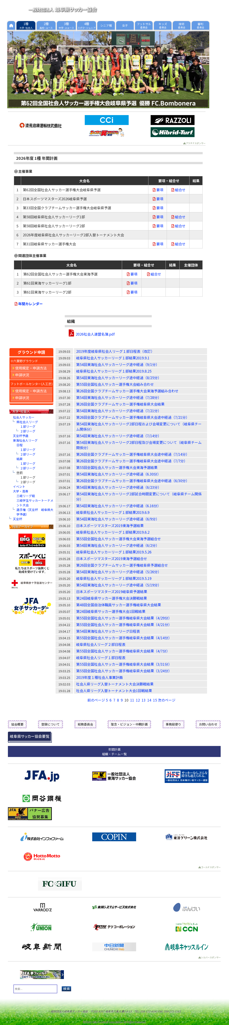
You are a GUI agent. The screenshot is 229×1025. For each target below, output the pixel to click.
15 (155, 700)
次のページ (166, 700)
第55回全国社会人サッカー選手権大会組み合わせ (115, 384)
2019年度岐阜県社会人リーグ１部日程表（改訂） (115, 351)
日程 (19, 445)
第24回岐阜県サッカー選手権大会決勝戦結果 (111, 598)
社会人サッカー (23, 417)
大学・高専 (20, 491)
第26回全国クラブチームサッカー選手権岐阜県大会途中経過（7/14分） (132, 454)
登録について (50, 724)
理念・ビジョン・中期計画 (129, 724)
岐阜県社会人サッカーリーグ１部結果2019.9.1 (113, 357)
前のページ (96, 700)
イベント (19, 486)
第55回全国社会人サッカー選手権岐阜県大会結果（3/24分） (124, 670)
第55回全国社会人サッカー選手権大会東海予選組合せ (118, 538)
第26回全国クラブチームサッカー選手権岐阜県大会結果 (120, 404)
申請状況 (21, 374)
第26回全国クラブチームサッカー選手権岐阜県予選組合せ (122, 565)
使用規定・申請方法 (30, 368)
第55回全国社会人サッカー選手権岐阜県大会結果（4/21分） (124, 624)
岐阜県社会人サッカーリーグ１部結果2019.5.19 (113, 578)
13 (144, 700)
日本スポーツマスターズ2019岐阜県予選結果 (111, 591)
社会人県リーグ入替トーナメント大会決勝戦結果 (114, 684)
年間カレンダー (28, 303)
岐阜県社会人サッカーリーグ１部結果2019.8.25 (113, 371)
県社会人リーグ (27, 422)
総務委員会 (85, 724)
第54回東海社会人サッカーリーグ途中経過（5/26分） (118, 571)
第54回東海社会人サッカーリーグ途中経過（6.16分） (118, 505)
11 (132, 700)
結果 (19, 459)
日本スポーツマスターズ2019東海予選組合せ (111, 558)
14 (149, 700)
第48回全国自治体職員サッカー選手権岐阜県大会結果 (118, 604)
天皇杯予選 (20, 436)
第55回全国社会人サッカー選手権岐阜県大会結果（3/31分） (124, 664)
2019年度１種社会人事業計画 (99, 677)
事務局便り (173, 724)
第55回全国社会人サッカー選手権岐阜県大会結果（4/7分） (123, 651)
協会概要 (17, 724)
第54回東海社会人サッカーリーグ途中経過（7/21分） (118, 410)
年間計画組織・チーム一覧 (114, 751)
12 (138, 700)
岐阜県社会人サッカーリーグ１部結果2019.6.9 (113, 512)
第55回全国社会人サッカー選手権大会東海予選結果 (116, 467)
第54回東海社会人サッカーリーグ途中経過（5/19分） (118, 585)
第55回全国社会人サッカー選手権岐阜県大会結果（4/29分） (124, 618)
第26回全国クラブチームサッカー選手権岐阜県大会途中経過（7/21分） (132, 417)
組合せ (178, 189)
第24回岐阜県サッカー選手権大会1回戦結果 (110, 611)
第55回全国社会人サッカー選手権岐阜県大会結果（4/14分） (124, 637)
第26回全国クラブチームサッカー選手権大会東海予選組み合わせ (127, 390)
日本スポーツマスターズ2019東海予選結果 (110, 525)
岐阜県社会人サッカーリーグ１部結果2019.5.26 (113, 552)
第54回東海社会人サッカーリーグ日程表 (108, 631)
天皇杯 (17, 519)
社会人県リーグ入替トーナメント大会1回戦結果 (114, 690)
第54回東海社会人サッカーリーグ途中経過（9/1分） (117, 364)
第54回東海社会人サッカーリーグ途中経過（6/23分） (118, 487)
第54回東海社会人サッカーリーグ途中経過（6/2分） (117, 545)
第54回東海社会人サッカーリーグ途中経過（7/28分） (118, 397)
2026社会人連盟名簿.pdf (95, 334)
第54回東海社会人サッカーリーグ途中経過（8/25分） (118, 377)
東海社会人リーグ (25, 440)
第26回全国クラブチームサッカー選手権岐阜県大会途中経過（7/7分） (131, 460)
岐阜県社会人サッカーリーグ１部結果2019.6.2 (113, 532)
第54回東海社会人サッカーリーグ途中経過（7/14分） (118, 435)
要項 (157, 189)
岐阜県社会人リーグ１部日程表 (100, 657)
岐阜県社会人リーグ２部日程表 (100, 644)
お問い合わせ (208, 724)
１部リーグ (27, 426)
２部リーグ (27, 431)
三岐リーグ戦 (25, 496)
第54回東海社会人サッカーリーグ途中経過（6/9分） (117, 519)
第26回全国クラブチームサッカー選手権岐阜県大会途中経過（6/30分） (132, 480)
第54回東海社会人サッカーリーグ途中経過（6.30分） (118, 474)
